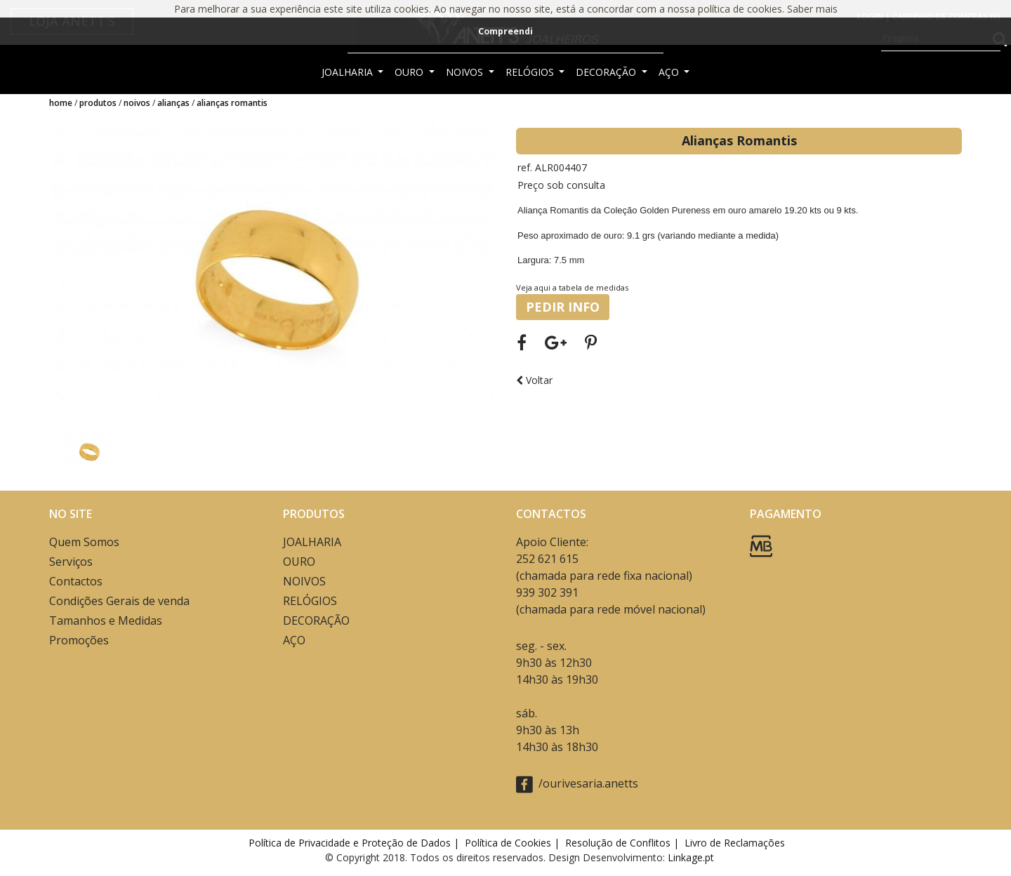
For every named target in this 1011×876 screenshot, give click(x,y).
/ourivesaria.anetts (577, 784)
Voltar (534, 380)
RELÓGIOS (531, 72)
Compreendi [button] (505, 31)
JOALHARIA (349, 72)
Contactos (76, 581)
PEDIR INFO (563, 306)
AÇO (670, 72)
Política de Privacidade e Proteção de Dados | (355, 842)
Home (60, 103)
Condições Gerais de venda (119, 601)
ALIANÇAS (173, 103)
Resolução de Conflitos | (623, 842)
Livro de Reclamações (738, 842)
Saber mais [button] (812, 8)
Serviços (71, 561)
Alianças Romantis (232, 103)
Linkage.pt (691, 857)
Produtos (98, 103)
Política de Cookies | (513, 842)
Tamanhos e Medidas (105, 620)
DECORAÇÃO (607, 72)
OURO (410, 72)
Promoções (79, 640)
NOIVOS (466, 72)
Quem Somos (84, 542)
